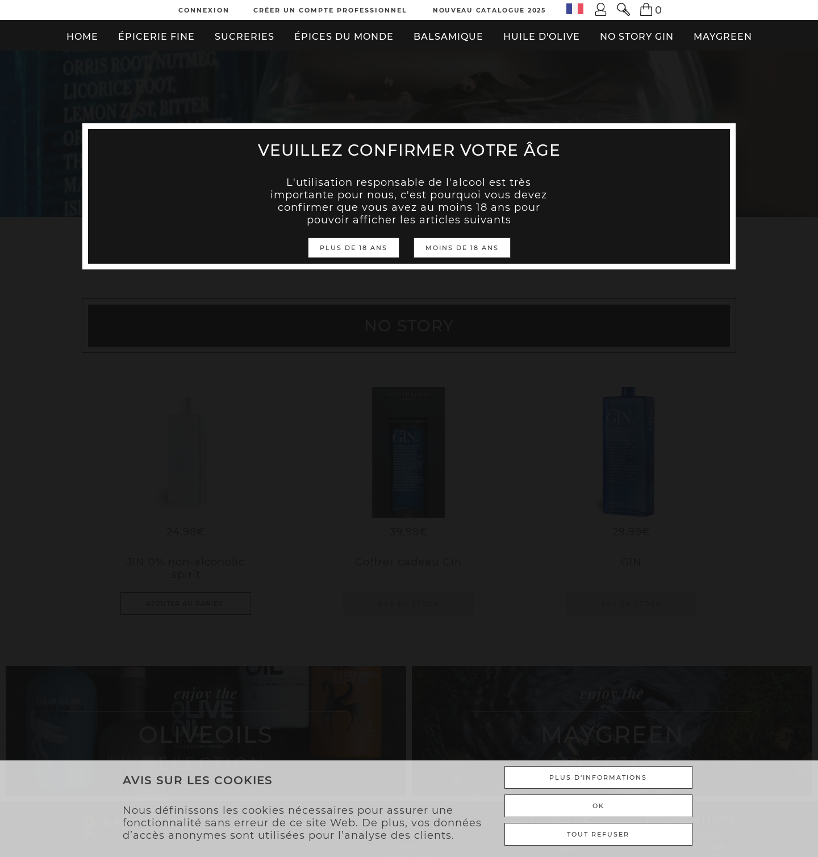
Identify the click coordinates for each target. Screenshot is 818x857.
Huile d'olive (541, 36)
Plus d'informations (598, 777)
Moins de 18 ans (462, 248)
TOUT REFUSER (598, 834)
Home (82, 36)
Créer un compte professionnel (330, 10)
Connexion (203, 10)
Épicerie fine (156, 36)
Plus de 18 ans (353, 248)
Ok (598, 806)
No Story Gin (637, 36)
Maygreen (723, 36)
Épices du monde (344, 36)
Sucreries (244, 36)
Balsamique (448, 36)
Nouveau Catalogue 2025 (489, 10)
